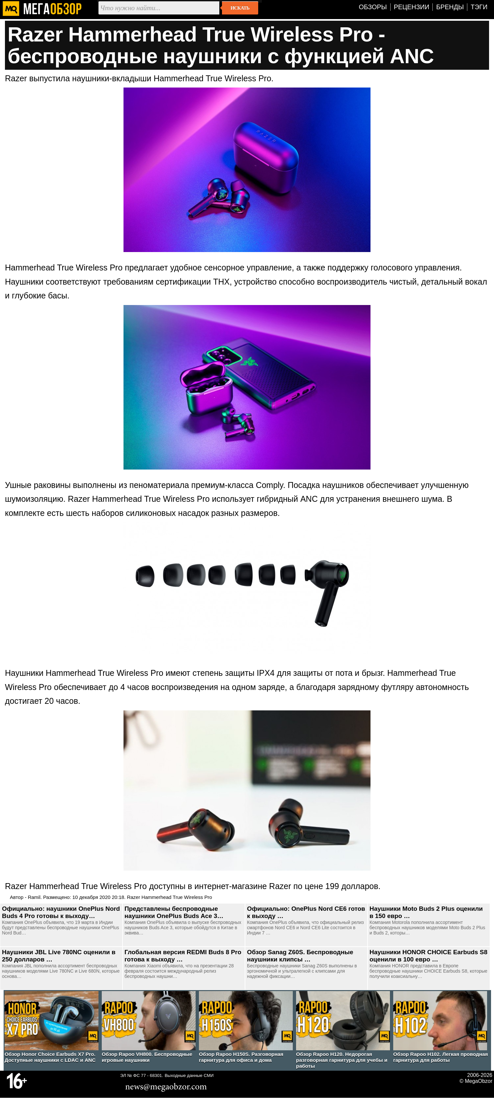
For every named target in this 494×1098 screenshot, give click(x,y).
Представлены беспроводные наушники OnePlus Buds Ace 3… (173, 912)
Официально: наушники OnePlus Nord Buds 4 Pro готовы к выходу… (61, 912)
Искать (240, 8)
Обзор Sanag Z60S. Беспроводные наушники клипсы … (300, 956)
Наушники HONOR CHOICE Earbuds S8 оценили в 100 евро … (428, 956)
